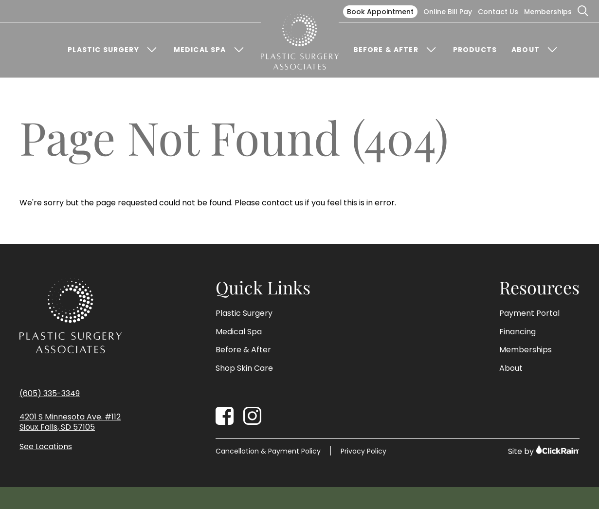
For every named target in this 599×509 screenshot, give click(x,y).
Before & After (385, 50)
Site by (544, 450)
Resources (539, 287)
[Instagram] (252, 416)
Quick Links (263, 287)
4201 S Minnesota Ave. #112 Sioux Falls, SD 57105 (70, 422)
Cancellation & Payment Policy (268, 451)
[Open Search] (583, 11)
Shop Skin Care (244, 368)
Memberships (548, 12)
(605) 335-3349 (49, 393)
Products (475, 50)
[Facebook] (225, 416)
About (525, 50)
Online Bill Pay (447, 12)
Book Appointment (380, 12)
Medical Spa (200, 50)
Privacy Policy (363, 451)
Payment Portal (529, 313)
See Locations (45, 447)
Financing (517, 331)
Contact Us (498, 12)
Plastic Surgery (103, 50)
